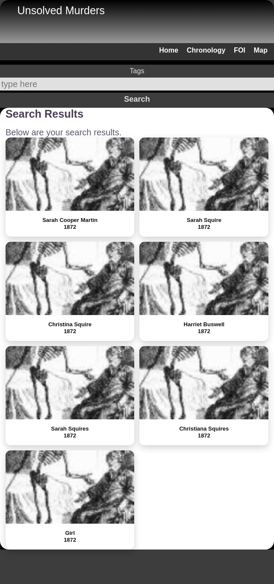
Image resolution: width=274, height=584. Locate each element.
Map (261, 50)
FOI (240, 50)
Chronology (206, 50)
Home (168, 50)
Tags (137, 71)
